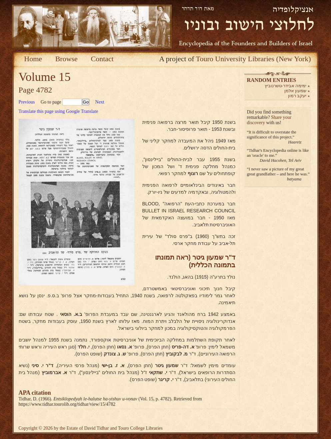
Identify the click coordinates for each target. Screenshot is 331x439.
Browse (66, 59)
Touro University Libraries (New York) (253, 59)
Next (99, 102)
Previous (27, 102)
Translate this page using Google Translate (58, 111)
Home (33, 59)
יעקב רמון (297, 95)
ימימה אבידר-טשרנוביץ (286, 85)
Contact (102, 59)
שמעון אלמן (295, 90)
